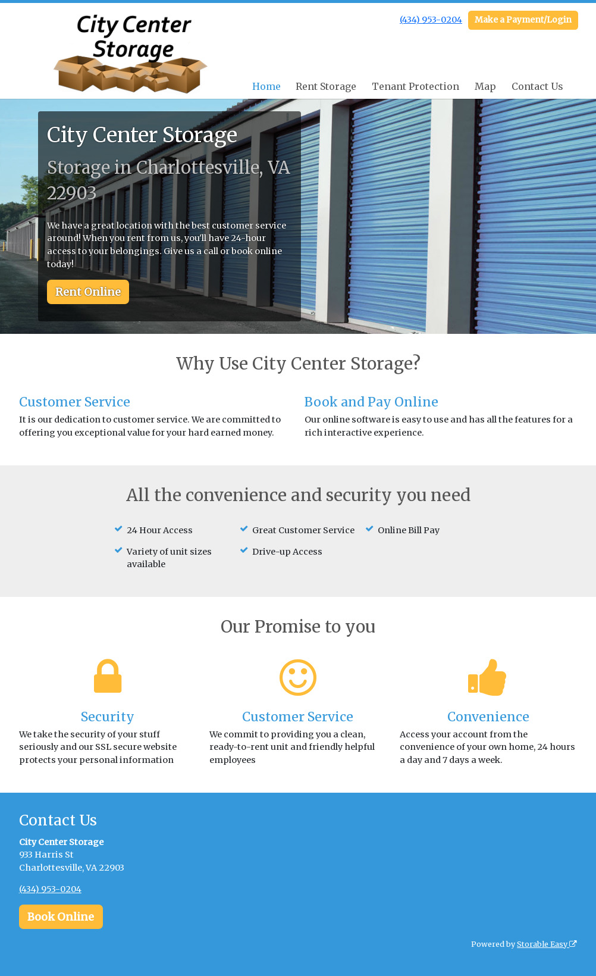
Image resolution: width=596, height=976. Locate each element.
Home (266, 86)
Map (485, 86)
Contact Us (537, 86)
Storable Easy (547, 944)
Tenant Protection (415, 86)
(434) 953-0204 (431, 19)
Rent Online (88, 292)
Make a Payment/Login (523, 19)
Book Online (60, 917)
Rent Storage (326, 86)
